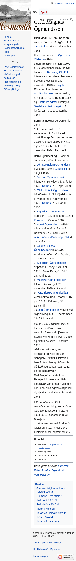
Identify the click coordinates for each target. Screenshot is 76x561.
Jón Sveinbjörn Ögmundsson (54, 164)
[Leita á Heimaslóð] (66, 19)
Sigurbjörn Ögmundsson (51, 262)
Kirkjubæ (61, 85)
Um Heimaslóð (40, 549)
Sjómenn (42, 495)
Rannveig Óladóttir (58, 72)
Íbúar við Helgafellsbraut (51, 512)
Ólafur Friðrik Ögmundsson (53, 190)
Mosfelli (40, 46)
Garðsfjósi (61, 168)
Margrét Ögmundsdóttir (51, 177)
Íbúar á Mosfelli (46, 508)
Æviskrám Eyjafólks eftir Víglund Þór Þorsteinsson (51, 470)
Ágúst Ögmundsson (49, 224)
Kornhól (46, 186)
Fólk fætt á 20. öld (47, 500)
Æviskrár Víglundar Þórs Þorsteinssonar (50, 490)
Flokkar (39, 484)
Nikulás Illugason (44, 93)
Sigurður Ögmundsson (50, 211)
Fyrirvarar (55, 549)
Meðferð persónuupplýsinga (47, 542)
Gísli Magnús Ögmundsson (54, 137)
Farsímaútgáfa (40, 556)
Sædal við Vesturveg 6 (47, 106)
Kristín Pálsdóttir (47, 102)
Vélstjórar (55, 495)
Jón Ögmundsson (48, 309)
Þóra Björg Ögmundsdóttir (52, 292)
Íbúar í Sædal (45, 517)
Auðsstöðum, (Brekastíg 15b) (51, 237)
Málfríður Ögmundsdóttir (51, 279)
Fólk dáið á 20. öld (48, 504)
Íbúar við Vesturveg (48, 521)
